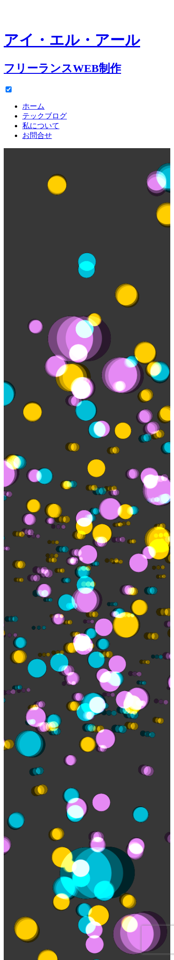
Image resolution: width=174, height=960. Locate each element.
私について (40, 126)
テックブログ (44, 116)
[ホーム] (87, 44)
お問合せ (37, 135)
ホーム (33, 106)
